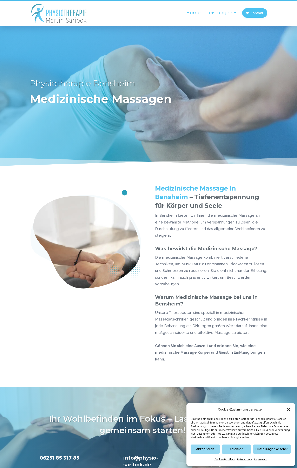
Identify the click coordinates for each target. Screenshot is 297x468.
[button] (289, 409)
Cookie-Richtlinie (224, 459)
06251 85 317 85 (183, 392)
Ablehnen (236, 449)
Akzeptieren (205, 449)
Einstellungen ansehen (272, 449)
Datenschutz (244, 459)
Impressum (260, 459)
